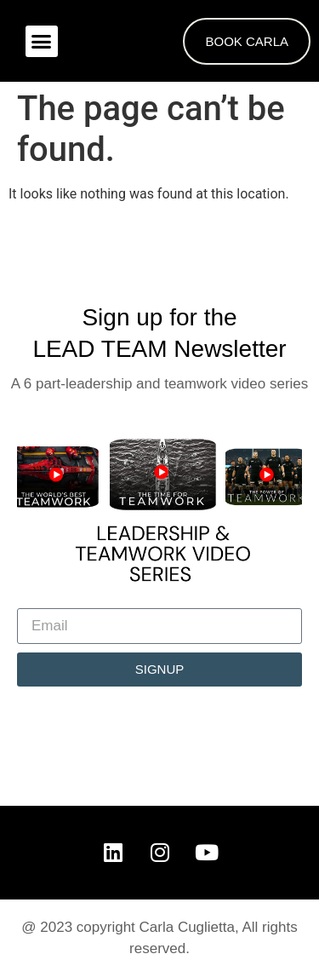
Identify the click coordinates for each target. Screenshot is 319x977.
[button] (42, 42)
